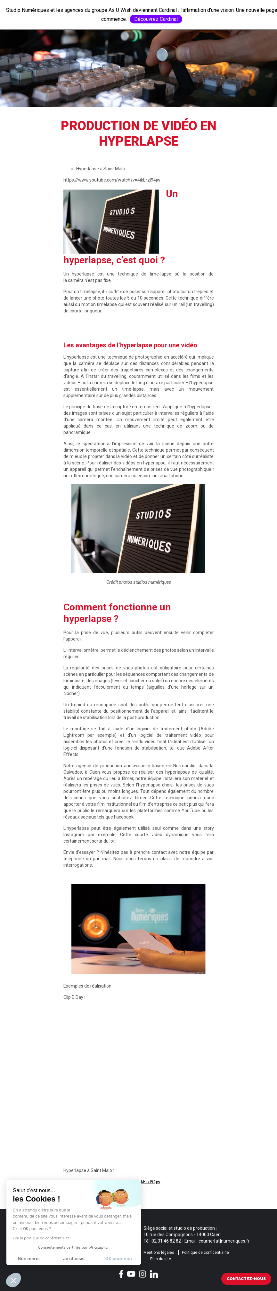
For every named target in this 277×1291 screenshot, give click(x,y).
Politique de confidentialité (205, 1252)
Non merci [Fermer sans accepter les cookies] (28, 1258)
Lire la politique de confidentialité (41, 1238)
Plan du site (160, 1259)
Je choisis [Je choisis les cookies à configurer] (74, 1258)
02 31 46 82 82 (166, 1241)
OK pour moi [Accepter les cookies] (118, 1258)
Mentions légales (158, 1252)
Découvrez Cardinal (156, 19)
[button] (13, 1280)
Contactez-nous (246, 1279)
